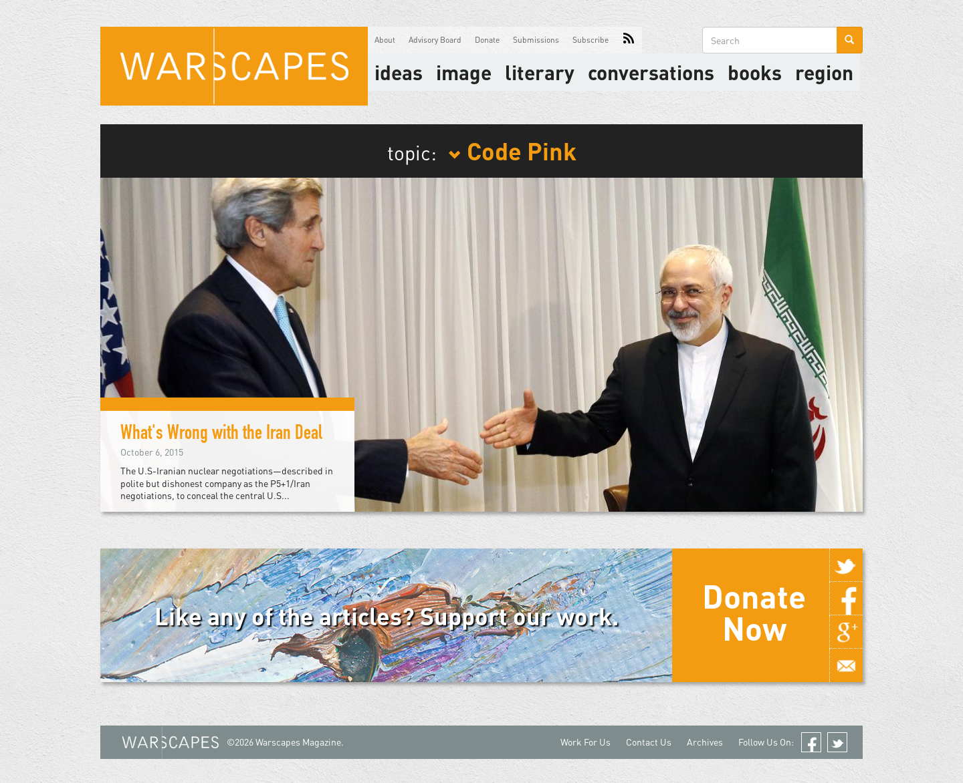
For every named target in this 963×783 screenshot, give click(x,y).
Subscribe (590, 40)
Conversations (651, 72)
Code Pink (512, 150)
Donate (487, 40)
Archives (705, 742)
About (384, 40)
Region (824, 72)
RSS (628, 40)
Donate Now (754, 612)
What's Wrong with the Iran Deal (221, 435)
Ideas (398, 72)
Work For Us (585, 742)
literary (539, 72)
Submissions (536, 40)
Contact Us (648, 742)
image (464, 72)
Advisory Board (435, 40)
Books (755, 72)
